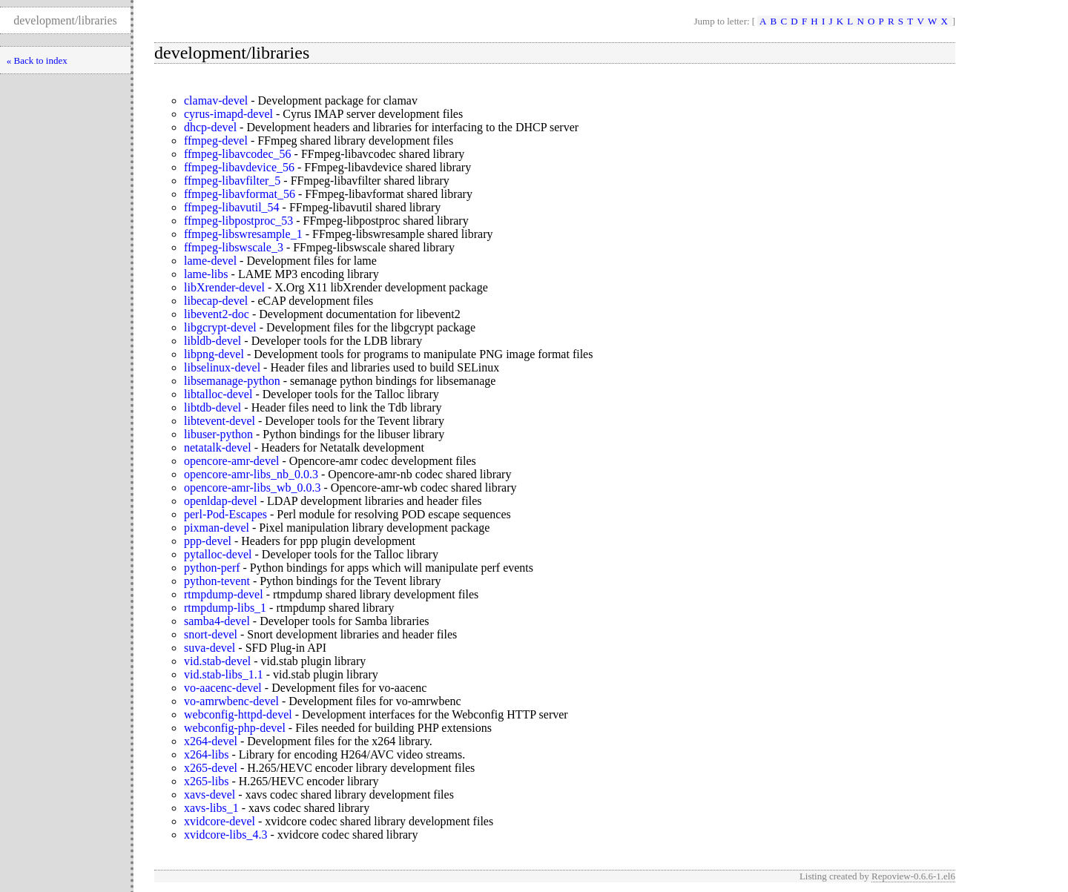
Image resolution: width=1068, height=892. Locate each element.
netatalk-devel (217, 447)
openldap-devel (220, 501)
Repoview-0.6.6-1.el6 (913, 876)
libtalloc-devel (218, 394)
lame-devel (210, 260)
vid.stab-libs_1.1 (223, 674)
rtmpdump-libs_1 (225, 607)
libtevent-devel (219, 420)
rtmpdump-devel (223, 594)
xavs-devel (209, 794)
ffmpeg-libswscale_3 (233, 247)
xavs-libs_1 (211, 808)
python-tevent (217, 581)
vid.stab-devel (217, 661)
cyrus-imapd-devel (228, 114)
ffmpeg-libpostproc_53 (238, 220)
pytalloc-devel (218, 554)
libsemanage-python (232, 380)
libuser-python (218, 434)
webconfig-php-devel (235, 727)
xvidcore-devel (219, 821)
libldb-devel (212, 340)
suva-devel (209, 647)
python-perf (212, 567)
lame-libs (206, 274)
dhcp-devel (210, 127)
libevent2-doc (216, 314)
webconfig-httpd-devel (238, 714)
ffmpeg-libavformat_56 (239, 194)
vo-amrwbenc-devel (231, 701)
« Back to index (37, 60)
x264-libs (206, 754)
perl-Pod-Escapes (225, 514)
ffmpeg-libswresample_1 (243, 234)
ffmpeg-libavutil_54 (232, 207)
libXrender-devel (224, 287)
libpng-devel (214, 354)
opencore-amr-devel (232, 461)
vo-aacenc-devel (223, 687)
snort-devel (210, 634)
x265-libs (206, 781)
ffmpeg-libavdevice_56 (239, 167)
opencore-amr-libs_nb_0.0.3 (251, 474)
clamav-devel (216, 100)
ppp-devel (207, 541)
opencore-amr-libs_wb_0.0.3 (252, 487)
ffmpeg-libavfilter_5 (232, 180)
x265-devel (210, 767)
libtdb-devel (212, 407)
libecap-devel (216, 300)
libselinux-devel (222, 367)
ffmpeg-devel (216, 140)
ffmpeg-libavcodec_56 (237, 154)
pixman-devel (216, 527)
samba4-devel (217, 621)
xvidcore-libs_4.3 (225, 834)
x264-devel (210, 741)
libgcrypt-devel (220, 327)
